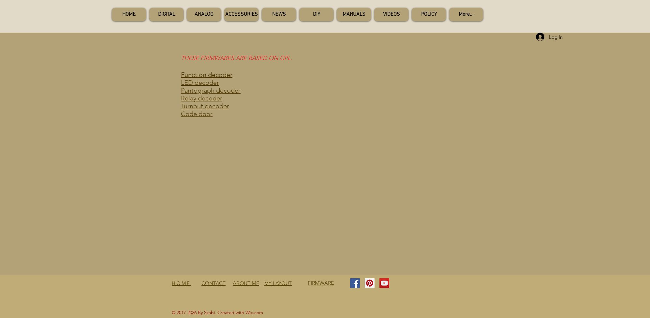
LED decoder (200, 82)
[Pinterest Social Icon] (370, 283)
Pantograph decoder (211, 90)
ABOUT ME (246, 283)
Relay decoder (201, 98)
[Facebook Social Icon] (355, 283)
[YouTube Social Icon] (384, 283)
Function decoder (206, 75)
